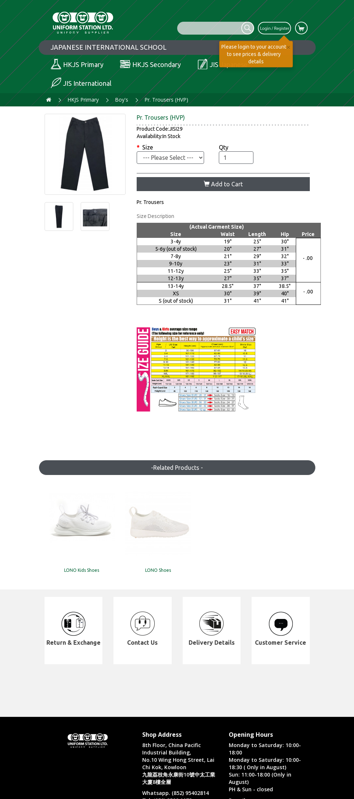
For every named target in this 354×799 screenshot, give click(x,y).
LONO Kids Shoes (74, 557)
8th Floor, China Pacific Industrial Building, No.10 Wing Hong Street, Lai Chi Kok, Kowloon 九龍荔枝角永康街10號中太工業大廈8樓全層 (178, 763)
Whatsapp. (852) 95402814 (175, 792)
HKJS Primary (83, 99)
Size (147, 147)
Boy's (121, 99)
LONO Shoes (143, 557)
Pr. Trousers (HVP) (166, 99)
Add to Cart (223, 184)
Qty (223, 147)
